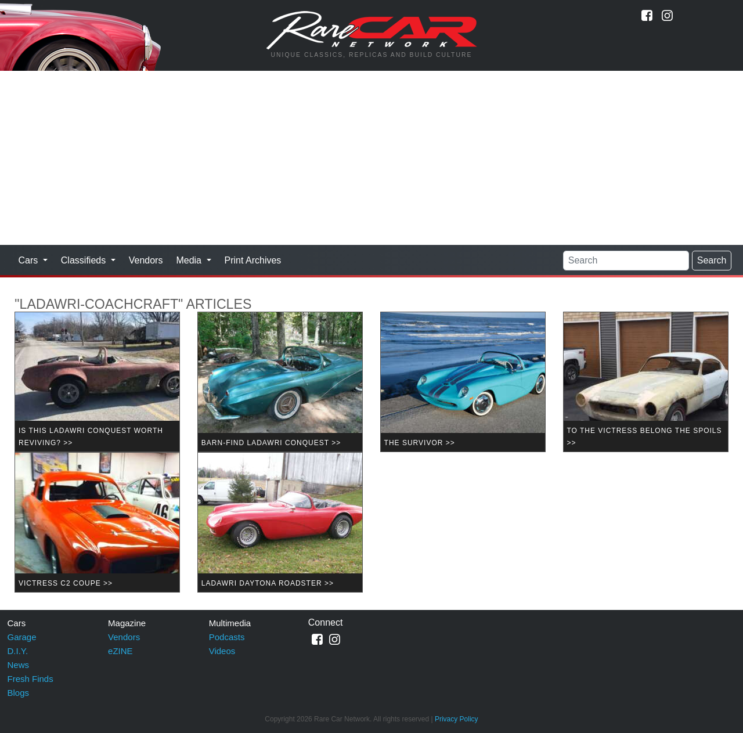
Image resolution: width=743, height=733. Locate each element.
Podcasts (227, 637)
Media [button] (190, 260)
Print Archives (253, 260)
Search (712, 260)
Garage (22, 637)
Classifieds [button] (85, 260)
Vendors (146, 260)
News (19, 665)
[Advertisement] (371, 158)
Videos (222, 651)
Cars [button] (30, 260)
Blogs (19, 693)
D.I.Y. (18, 651)
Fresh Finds (30, 679)
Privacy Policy (456, 719)
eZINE (120, 651)
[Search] (626, 260)
